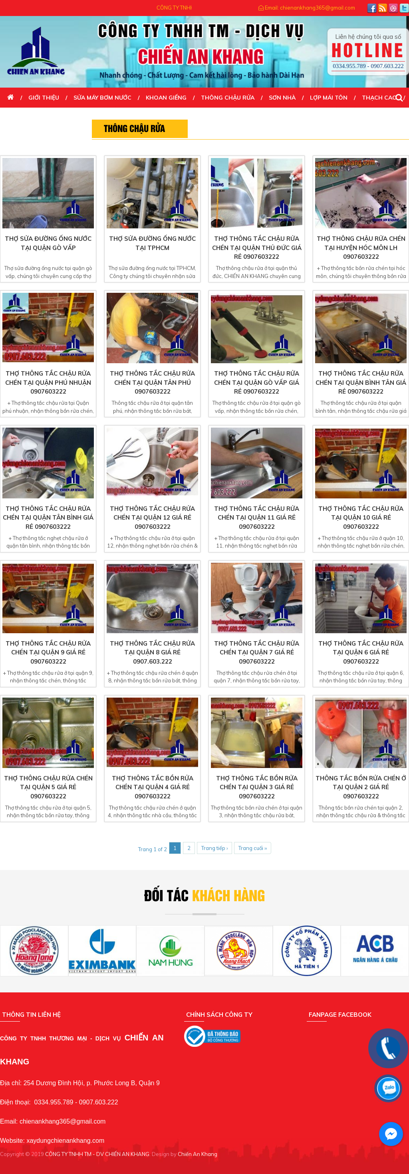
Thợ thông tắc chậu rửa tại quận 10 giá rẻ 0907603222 (360, 517)
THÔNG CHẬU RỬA (227, 97)
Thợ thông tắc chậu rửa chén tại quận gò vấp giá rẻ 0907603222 (256, 382)
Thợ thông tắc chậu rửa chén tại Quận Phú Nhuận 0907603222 (48, 382)
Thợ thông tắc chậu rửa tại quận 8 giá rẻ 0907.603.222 (152, 652)
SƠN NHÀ (282, 97)
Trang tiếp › (214, 848)
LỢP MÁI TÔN (328, 97)
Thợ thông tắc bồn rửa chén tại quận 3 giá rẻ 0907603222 (257, 787)
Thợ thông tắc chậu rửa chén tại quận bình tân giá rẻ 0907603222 (361, 382)
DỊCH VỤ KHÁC (28, 117)
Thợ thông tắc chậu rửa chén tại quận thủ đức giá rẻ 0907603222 (257, 247)
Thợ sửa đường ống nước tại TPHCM (152, 243)
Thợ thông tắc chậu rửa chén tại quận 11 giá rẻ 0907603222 (256, 517)
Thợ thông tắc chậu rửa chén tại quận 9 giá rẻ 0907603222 (48, 652)
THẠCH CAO (379, 97)
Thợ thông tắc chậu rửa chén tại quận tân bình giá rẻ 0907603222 (48, 517)
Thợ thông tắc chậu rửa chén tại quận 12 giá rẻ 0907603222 (152, 517)
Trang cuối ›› (252, 848)
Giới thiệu (43, 97)
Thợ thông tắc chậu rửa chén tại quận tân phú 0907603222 (152, 382)
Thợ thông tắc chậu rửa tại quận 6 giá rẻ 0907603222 (360, 652)
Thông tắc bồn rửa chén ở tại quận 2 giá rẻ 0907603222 (361, 787)
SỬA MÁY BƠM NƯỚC (102, 97)
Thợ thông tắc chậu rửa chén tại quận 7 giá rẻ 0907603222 (256, 652)
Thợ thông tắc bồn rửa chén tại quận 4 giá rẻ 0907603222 (152, 787)
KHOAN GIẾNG (166, 97)
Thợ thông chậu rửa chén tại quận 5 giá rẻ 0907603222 (48, 787)
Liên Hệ (74, 117)
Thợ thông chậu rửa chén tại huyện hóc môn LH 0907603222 (361, 247)
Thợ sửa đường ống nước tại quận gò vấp (48, 243)
